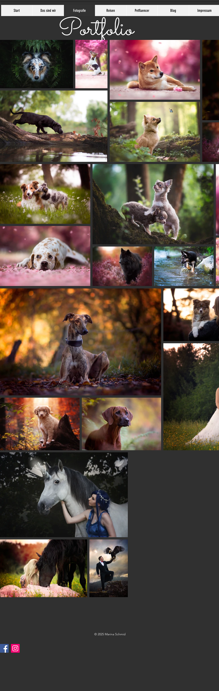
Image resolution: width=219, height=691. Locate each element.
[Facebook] (4, 648)
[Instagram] (15, 648)
